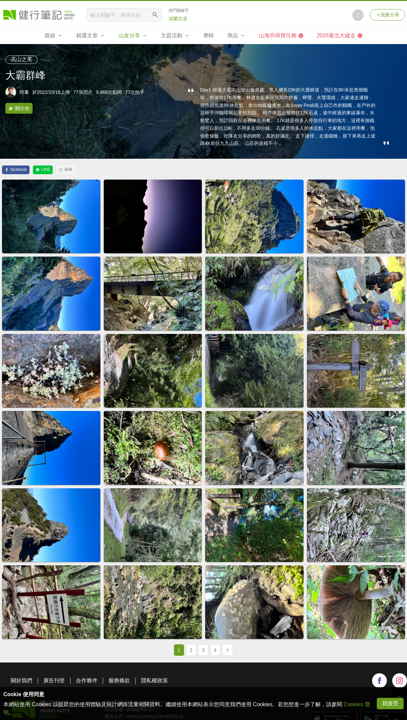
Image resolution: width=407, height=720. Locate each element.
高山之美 (21, 59)
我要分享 (387, 14)
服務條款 (119, 680)
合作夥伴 (86, 680)
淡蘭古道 (178, 18)
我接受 (390, 703)
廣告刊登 (54, 680)
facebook (16, 169)
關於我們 (21, 680)
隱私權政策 (154, 680)
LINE (43, 169)
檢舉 (66, 169)
